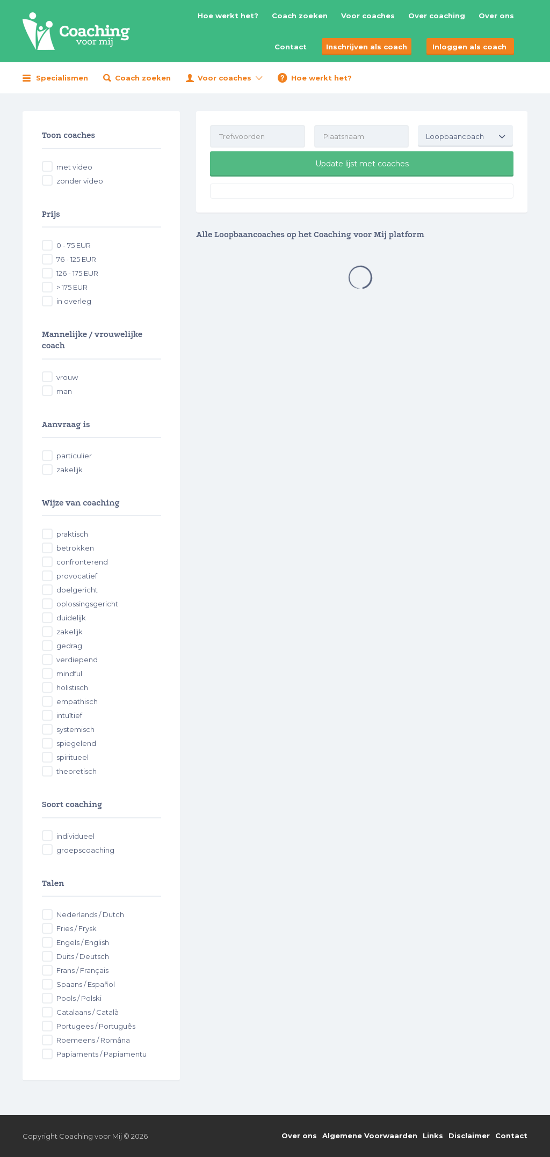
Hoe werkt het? (228, 15)
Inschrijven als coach (366, 46)
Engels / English (82, 942)
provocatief (76, 576)
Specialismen (62, 78)
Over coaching (436, 15)
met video (74, 167)
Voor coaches (368, 15)
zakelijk (69, 469)
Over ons (496, 15)
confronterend (82, 562)
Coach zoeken (300, 15)
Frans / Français (82, 970)
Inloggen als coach (469, 46)
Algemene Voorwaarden (369, 1135)
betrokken (75, 548)
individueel (75, 836)
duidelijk (71, 617)
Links (433, 1135)
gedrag (69, 645)
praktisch (72, 534)
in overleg (73, 301)
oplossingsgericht (87, 603)
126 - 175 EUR (77, 273)
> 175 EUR (72, 287)
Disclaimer (469, 1135)
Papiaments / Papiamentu (101, 1054)
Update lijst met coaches (362, 164)
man (64, 391)
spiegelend (76, 743)
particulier (74, 455)
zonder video (79, 181)
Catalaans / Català (87, 1012)
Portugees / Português (95, 1026)
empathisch (77, 701)
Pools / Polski (79, 998)
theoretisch (76, 771)
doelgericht (77, 589)
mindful (69, 673)
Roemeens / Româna (93, 1040)
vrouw (67, 377)
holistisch (72, 687)
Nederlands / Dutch (90, 914)
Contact (290, 46)
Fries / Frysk (76, 928)
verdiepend (77, 659)
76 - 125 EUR (76, 259)
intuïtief (69, 715)
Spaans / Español (85, 984)
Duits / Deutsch (82, 956)
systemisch (75, 729)
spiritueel (72, 757)
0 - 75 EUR (73, 245)
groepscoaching (85, 850)
